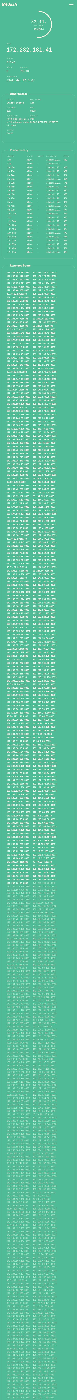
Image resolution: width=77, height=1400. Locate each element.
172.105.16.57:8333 (17, 300)
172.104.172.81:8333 (18, 780)
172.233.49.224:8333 (44, 648)
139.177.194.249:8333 (44, 879)
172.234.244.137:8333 (44, 698)
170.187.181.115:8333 (18, 652)
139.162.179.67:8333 (18, 297)
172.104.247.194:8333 (18, 435)
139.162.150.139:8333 (44, 279)
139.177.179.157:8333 (44, 780)
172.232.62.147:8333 (18, 276)
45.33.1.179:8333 (16, 329)
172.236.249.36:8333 (44, 819)
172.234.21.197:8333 (18, 478)
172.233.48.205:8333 (18, 446)
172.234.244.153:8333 (44, 297)
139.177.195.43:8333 (44, 389)
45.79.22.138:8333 (17, 371)
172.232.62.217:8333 (44, 847)
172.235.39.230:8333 (18, 844)
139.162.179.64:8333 (44, 293)
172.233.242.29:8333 (18, 361)
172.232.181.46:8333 (44, 450)
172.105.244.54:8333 (44, 574)
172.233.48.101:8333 (44, 382)
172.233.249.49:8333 (18, 584)
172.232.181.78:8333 (18, 606)
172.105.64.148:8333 (18, 364)
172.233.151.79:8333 (44, 581)
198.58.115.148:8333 (44, 506)
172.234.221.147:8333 (18, 350)
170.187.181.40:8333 (44, 787)
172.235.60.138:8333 (18, 755)
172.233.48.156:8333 (44, 691)
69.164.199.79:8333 (43, 496)
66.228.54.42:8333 (43, 325)
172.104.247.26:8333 (44, 457)
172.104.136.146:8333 (44, 414)
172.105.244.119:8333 (44, 641)
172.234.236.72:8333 (18, 432)
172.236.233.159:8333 (44, 599)
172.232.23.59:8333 (43, 290)
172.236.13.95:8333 (17, 616)
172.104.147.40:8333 (18, 379)
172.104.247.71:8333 (44, 538)
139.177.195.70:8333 (44, 485)
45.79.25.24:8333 (42, 734)
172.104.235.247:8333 (18, 542)
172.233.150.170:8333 (18, 403)
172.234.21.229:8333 (44, 797)
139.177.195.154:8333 (18, 879)
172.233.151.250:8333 (44, 677)
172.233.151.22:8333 (18, 670)
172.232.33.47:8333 (43, 418)
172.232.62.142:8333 (18, 279)
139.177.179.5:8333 (17, 531)
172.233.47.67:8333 (17, 400)
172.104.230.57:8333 (44, 563)
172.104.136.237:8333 (44, 762)
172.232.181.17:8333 (44, 808)
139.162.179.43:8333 (18, 624)
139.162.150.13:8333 (18, 464)
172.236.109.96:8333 (18, 425)
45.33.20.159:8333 (43, 723)
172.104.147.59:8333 (18, 826)
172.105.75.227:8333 (44, 442)
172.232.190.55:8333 (44, 361)
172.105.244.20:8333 (44, 556)
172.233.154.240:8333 (44, 403)
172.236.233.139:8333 (44, 453)
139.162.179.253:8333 (44, 396)
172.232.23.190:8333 (44, 755)
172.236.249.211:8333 (44, 542)
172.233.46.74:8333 (17, 521)
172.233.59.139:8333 (18, 822)
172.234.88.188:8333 (18, 382)
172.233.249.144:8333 (44, 826)
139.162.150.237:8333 (18, 439)
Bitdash (9, 5)
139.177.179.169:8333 (18, 340)
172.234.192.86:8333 (18, 734)
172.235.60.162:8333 (44, 865)
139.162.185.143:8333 (44, 354)
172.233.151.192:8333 (44, 425)
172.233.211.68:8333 (44, 595)
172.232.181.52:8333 (44, 872)
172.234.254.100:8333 (44, 712)
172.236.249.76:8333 (18, 730)
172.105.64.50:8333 (43, 716)
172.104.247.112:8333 (44, 567)
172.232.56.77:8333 (43, 606)
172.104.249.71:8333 (18, 613)
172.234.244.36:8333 (18, 556)
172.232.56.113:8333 (44, 705)
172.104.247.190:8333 (44, 435)
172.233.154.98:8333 (18, 702)
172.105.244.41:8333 (44, 407)
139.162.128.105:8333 (18, 428)
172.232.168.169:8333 (18, 766)
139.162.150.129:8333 (44, 460)
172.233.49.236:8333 (18, 489)
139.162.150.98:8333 (18, 272)
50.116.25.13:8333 (17, 627)
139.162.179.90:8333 (18, 695)
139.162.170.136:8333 (18, 854)
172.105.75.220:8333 (18, 442)
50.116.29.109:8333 (43, 350)
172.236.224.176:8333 (44, 560)
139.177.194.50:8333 (18, 506)
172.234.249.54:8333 (18, 421)
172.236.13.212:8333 (18, 609)
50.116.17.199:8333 (43, 851)
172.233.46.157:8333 (44, 684)
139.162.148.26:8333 (44, 464)
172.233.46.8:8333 (17, 407)
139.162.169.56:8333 (18, 815)
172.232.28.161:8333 (18, 758)
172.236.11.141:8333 (44, 364)
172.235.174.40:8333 (18, 386)
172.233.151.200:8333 (18, 787)
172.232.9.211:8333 (17, 503)
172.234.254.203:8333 (44, 673)
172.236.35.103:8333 (18, 645)
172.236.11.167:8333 (44, 613)
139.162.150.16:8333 (44, 769)
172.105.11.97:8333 (17, 741)
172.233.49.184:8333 (18, 450)
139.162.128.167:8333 (44, 837)
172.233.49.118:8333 (18, 467)
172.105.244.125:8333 (18, 549)
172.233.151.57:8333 (44, 347)
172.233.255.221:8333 (18, 283)
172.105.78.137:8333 (44, 709)
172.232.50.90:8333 (17, 595)
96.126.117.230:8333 (44, 666)
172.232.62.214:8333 (18, 847)
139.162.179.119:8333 (18, 723)
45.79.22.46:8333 (42, 861)
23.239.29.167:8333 (43, 318)
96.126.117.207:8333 (44, 858)
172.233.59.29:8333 (43, 822)
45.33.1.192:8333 (16, 659)
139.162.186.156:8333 (44, 535)
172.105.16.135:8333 (44, 592)
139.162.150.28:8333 (44, 631)
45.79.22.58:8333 (16, 684)
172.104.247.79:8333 (44, 545)
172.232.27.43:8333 (17, 325)
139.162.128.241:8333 (18, 631)
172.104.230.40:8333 (44, 400)
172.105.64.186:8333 (44, 812)
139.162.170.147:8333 (44, 790)
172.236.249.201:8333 (44, 375)
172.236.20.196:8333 (44, 868)
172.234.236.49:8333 (18, 354)
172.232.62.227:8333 (18, 663)
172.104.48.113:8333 (18, 726)
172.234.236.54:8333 (18, 751)
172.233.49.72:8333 (17, 318)
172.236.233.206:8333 (18, 574)
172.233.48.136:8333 (18, 290)
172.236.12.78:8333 (17, 773)
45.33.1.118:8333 (16, 482)
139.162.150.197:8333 (18, 812)
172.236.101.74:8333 (44, 343)
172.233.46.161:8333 (18, 602)
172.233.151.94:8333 (44, 432)
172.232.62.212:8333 (18, 851)
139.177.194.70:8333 (18, 769)
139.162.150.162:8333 (44, 379)
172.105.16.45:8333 (17, 474)
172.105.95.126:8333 (44, 659)
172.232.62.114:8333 (44, 283)
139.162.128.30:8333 (18, 411)
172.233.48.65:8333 (43, 428)
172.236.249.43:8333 (44, 300)
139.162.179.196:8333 (18, 868)
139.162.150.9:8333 (43, 308)
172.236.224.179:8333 (18, 563)
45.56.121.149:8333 (17, 716)
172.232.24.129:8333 (44, 751)
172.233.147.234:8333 (18, 698)
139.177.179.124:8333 (44, 510)
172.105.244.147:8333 (44, 286)
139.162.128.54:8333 (18, 790)
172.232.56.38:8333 (17, 528)
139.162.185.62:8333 (18, 808)
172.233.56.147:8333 (44, 702)
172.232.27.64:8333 (17, 655)
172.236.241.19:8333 (44, 386)
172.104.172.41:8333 (18, 393)
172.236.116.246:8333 (18, 794)
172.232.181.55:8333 (44, 876)
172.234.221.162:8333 (18, 680)
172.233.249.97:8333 (44, 489)
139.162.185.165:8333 (44, 687)
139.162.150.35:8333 (44, 805)
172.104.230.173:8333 (18, 801)
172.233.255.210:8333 (44, 801)
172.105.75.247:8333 (18, 691)
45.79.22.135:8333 (17, 293)
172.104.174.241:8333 (44, 371)
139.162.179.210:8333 (44, 474)
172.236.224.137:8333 (18, 492)
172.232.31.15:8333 (17, 783)
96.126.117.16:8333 (43, 737)
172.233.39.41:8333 (17, 861)
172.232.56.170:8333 (18, 517)
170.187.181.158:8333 (18, 737)
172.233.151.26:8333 (18, 666)
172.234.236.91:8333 (44, 503)
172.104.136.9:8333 (43, 517)
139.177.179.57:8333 (44, 577)
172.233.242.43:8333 (44, 553)
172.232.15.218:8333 (18, 673)
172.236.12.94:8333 (43, 446)
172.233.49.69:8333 (17, 322)
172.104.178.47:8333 (44, 411)
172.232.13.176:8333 (44, 655)
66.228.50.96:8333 (43, 570)
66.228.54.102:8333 (17, 389)
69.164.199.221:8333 (44, 844)
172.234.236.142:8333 (44, 524)
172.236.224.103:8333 (44, 588)
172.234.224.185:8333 (18, 414)
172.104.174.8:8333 (17, 570)
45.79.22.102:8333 (17, 538)
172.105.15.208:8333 (44, 340)
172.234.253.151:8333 (18, 524)
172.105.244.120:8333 (44, 549)
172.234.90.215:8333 (18, 457)
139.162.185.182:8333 (44, 439)
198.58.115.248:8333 (18, 776)
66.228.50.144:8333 (17, 648)
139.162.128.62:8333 (44, 680)
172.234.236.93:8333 (44, 499)
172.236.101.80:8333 (44, 663)
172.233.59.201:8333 (44, 584)
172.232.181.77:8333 (44, 609)
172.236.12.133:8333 (18, 687)
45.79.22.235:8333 (43, 840)
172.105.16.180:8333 (18, 876)
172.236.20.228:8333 (44, 315)
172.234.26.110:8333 (18, 620)
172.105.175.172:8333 (44, 854)
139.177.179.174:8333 (18, 513)
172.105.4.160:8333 (43, 528)
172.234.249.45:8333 (18, 858)
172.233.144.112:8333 (44, 272)
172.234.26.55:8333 (17, 819)
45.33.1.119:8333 (42, 478)
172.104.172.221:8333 (44, 634)
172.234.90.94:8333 (43, 638)
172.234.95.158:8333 (18, 311)
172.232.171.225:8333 (44, 531)
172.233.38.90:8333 (17, 748)
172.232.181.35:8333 (18, 535)
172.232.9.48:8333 (17, 677)
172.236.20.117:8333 (18, 719)
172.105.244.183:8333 (18, 357)
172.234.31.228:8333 (18, 638)
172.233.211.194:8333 (18, 744)
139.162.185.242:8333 (18, 332)
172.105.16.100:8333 (44, 726)
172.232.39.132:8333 (18, 496)
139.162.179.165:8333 (18, 286)
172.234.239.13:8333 (44, 829)
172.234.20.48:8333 (17, 471)
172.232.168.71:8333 (44, 670)
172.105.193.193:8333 (44, 357)
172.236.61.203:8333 (44, 521)
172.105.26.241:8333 (44, 304)
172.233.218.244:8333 (18, 805)
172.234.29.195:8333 (18, 833)
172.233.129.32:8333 (18, 560)
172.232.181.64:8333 (44, 773)
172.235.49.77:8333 (17, 453)
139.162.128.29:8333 (44, 616)
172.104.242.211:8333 (44, 645)
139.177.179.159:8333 (44, 776)
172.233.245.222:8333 (44, 744)
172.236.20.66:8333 (17, 883)
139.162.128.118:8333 (18, 592)
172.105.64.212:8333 (18, 762)
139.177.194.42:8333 (18, 336)
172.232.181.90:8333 (44, 336)
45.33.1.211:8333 (42, 815)
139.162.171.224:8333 (18, 599)
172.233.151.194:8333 (18, 308)
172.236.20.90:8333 (17, 872)
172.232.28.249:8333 (18, 460)
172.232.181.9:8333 (17, 347)
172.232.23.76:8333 (17, 553)
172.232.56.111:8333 (18, 709)
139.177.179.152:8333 (44, 276)
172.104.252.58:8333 (44, 833)
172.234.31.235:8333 (44, 471)
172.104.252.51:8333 (18, 837)
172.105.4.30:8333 (17, 641)
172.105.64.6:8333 (17, 577)
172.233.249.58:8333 (18, 418)
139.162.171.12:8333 (18, 375)
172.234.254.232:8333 (18, 588)
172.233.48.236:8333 (44, 719)
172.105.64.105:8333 (44, 624)
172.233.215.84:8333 (18, 315)
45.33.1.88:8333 (42, 741)
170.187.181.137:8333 (44, 322)
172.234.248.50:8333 (44, 730)
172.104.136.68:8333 (44, 627)
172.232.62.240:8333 (44, 329)
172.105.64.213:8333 (44, 758)
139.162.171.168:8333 (44, 513)
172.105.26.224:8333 (44, 492)
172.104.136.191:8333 (44, 602)
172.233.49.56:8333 (43, 311)
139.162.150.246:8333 (18, 705)
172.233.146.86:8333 (44, 482)
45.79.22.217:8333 (17, 567)
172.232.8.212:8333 (43, 794)
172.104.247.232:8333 (18, 368)
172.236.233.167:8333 (44, 766)
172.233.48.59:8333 (17, 865)
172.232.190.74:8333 (18, 634)
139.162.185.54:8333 (44, 695)
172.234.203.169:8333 (44, 393)
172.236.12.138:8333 (18, 545)
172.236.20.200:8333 (18, 581)
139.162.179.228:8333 (18, 304)
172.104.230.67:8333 (44, 652)
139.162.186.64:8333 (44, 748)
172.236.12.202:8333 (18, 343)
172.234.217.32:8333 (44, 421)
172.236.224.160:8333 (18, 396)
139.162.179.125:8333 (18, 829)
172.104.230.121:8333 (44, 467)
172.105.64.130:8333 (18, 797)
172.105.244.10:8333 (18, 499)
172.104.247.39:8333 (44, 620)
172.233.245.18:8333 (18, 840)
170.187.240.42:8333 (44, 332)
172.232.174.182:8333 (44, 783)
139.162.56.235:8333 (18, 712)
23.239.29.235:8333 (43, 368)
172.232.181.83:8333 (18, 510)
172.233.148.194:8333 (18, 485)
